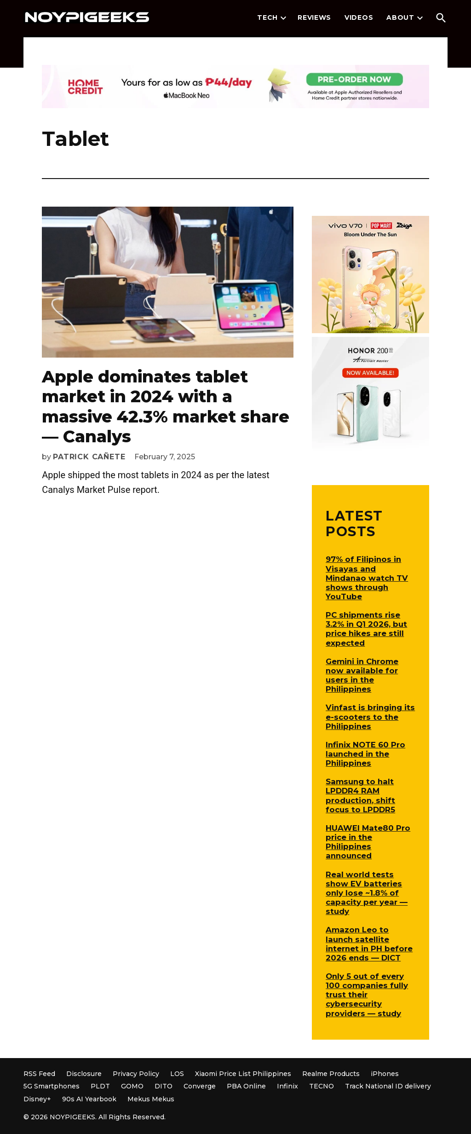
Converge (200, 1086)
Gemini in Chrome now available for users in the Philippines (362, 675)
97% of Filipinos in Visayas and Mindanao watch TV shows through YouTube (367, 578)
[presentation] (283, 18)
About (400, 17)
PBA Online (246, 1086)
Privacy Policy (136, 1074)
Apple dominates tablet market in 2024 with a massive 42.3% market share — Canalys (165, 406)
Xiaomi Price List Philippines (243, 1074)
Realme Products (331, 1074)
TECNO (321, 1086)
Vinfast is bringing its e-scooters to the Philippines (370, 716)
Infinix (287, 1086)
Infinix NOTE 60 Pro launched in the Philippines (365, 754)
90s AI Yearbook (89, 1099)
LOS (177, 1074)
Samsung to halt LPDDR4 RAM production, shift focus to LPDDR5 (360, 795)
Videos (359, 17)
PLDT (100, 1086)
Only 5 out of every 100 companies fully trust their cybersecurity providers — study (367, 995)
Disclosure (84, 1074)
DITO (163, 1086)
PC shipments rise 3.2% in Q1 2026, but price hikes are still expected (366, 628)
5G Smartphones (51, 1086)
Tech (267, 17)
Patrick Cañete (89, 456)
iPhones (385, 1074)
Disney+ (37, 1099)
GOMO (132, 1086)
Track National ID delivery (388, 1086)
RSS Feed (39, 1074)
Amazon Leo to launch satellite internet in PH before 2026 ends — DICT (369, 943)
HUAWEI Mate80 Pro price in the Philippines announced (368, 841)
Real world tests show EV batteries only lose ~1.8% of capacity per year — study (367, 893)
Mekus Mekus (150, 1099)
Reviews (314, 17)
